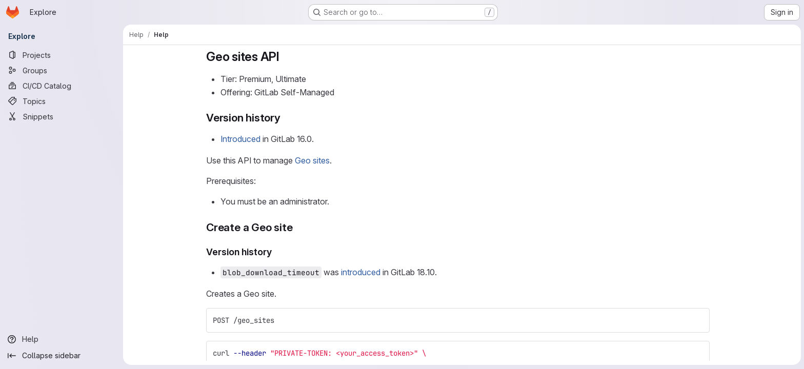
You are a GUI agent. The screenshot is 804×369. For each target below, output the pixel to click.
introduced (360, 272)
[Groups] (61, 70)
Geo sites (312, 160)
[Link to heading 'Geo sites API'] (285, 56)
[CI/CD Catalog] (61, 85)
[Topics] (61, 101)
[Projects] (61, 55)
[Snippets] (61, 116)
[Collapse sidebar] (61, 355)
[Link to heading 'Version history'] (286, 117)
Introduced (240, 139)
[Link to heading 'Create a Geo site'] (298, 227)
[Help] (61, 339)
